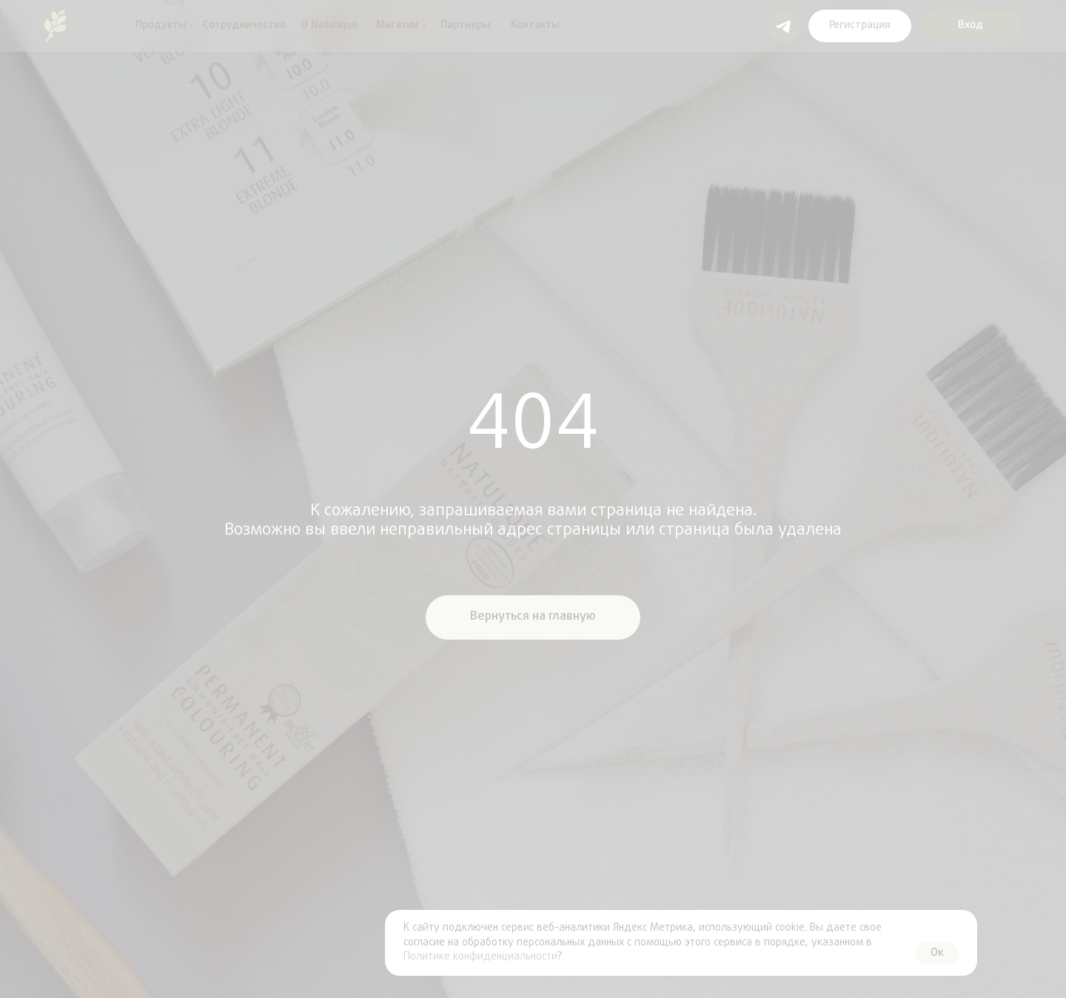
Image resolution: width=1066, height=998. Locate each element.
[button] (859, 26)
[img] (55, 26)
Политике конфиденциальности (480, 957)
